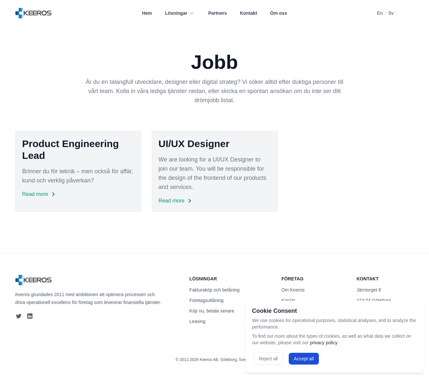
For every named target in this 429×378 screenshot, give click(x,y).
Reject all (268, 358)
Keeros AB (209, 359)
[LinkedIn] (30, 316)
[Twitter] (18, 316)
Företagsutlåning (206, 300)
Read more (39, 194)
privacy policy (324, 342)
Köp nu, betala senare (211, 310)
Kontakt (248, 13)
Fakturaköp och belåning (214, 290)
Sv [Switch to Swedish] (391, 13)
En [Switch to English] (380, 13)
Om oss (278, 13)
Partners (217, 13)
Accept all (304, 358)
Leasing (197, 321)
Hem (147, 13)
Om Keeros (293, 290)
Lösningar (180, 13)
